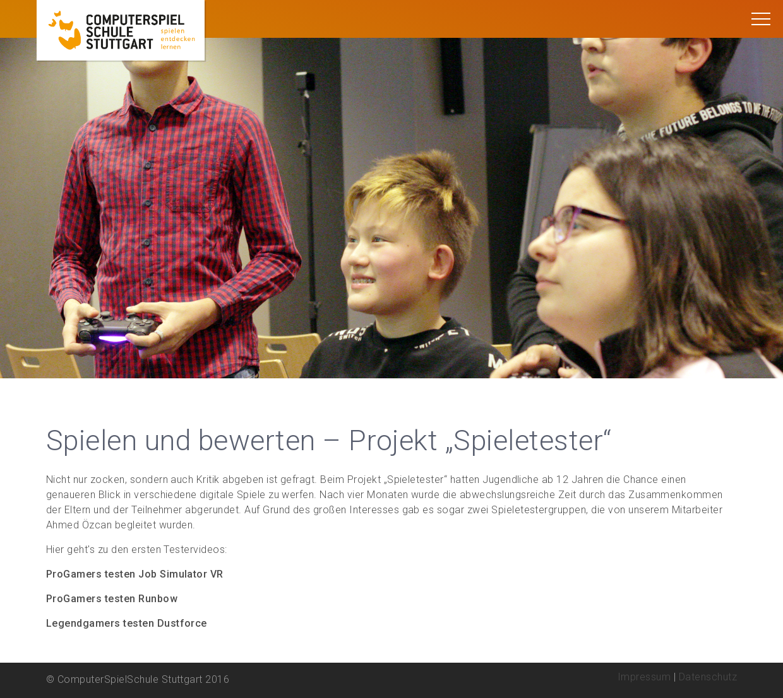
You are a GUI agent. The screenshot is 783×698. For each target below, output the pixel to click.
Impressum (644, 677)
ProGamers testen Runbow (111, 599)
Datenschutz (708, 677)
